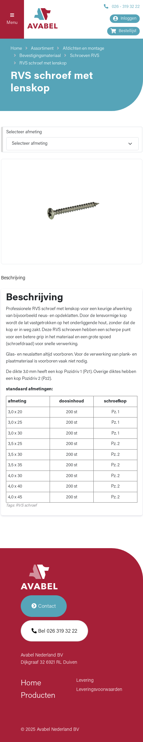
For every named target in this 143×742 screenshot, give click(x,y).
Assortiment (42, 48)
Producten (38, 696)
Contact (44, 606)
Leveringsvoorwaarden (99, 689)
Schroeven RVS (84, 56)
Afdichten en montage (83, 48)
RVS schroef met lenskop (43, 63)
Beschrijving (13, 278)
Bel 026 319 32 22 (54, 631)
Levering (85, 680)
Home (16, 48)
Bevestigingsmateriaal (40, 56)
